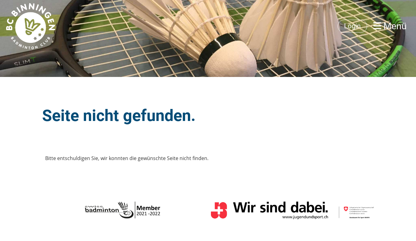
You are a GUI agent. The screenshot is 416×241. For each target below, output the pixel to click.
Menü (390, 26)
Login (352, 26)
